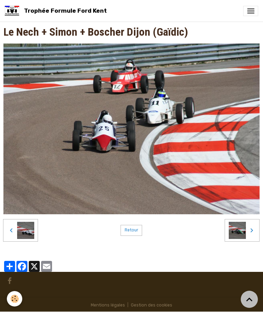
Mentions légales (108, 305)
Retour (131, 230)
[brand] (57, 11)
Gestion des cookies (151, 305)
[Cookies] (14, 298)
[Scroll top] (249, 299)
